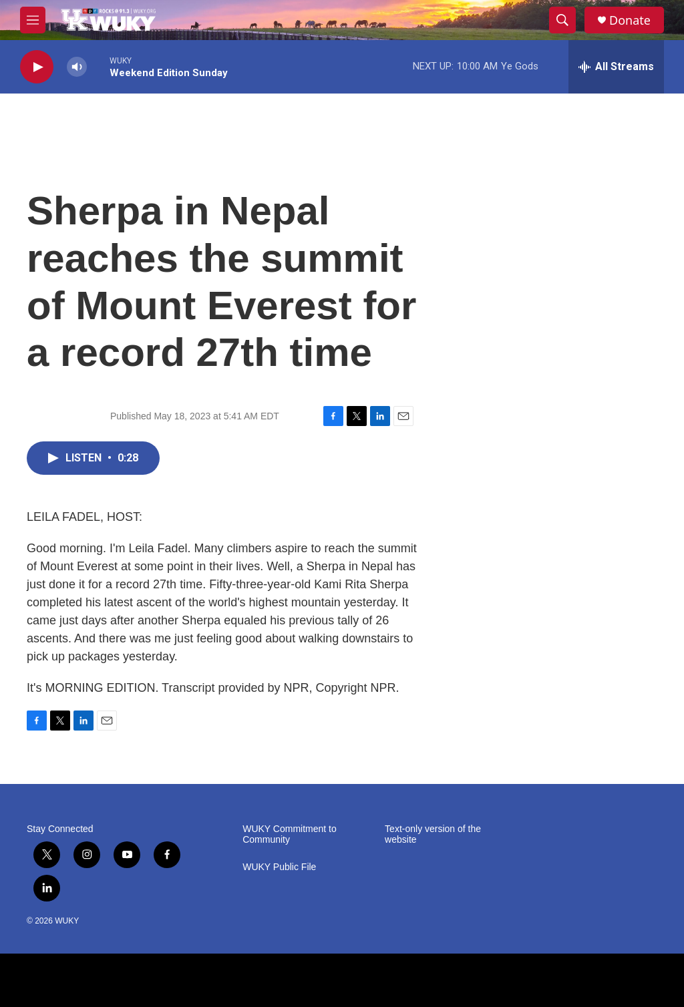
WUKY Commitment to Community (289, 834)
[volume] (76, 67)
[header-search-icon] (562, 20)
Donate (630, 20)
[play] (36, 67)
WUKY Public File (279, 867)
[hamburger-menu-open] (32, 20)
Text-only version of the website (433, 834)
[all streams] (616, 66)
